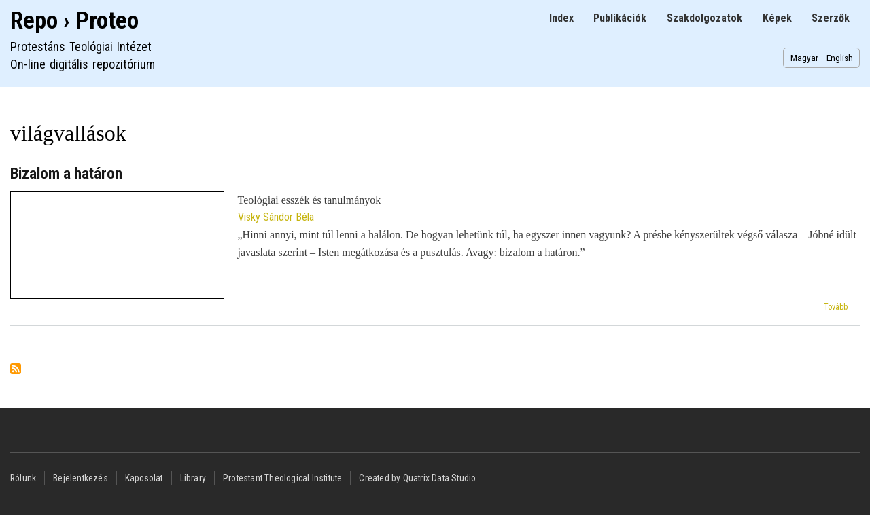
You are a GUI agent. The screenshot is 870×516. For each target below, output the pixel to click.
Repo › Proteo (74, 21)
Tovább (836, 307)
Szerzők (831, 18)
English (839, 57)
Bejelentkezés (80, 478)
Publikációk (619, 18)
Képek (777, 18)
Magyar (804, 57)
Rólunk (23, 478)
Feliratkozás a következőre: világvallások (15, 369)
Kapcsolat (144, 478)
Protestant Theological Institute (282, 478)
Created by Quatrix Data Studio (417, 478)
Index (561, 18)
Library (193, 478)
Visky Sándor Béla (276, 216)
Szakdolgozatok (704, 18)
